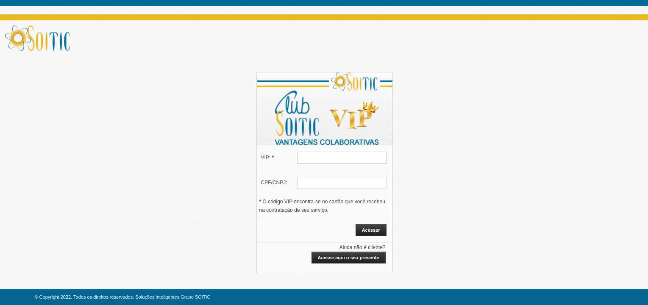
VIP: (267, 158)
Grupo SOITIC (195, 296)
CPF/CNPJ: (274, 183)
